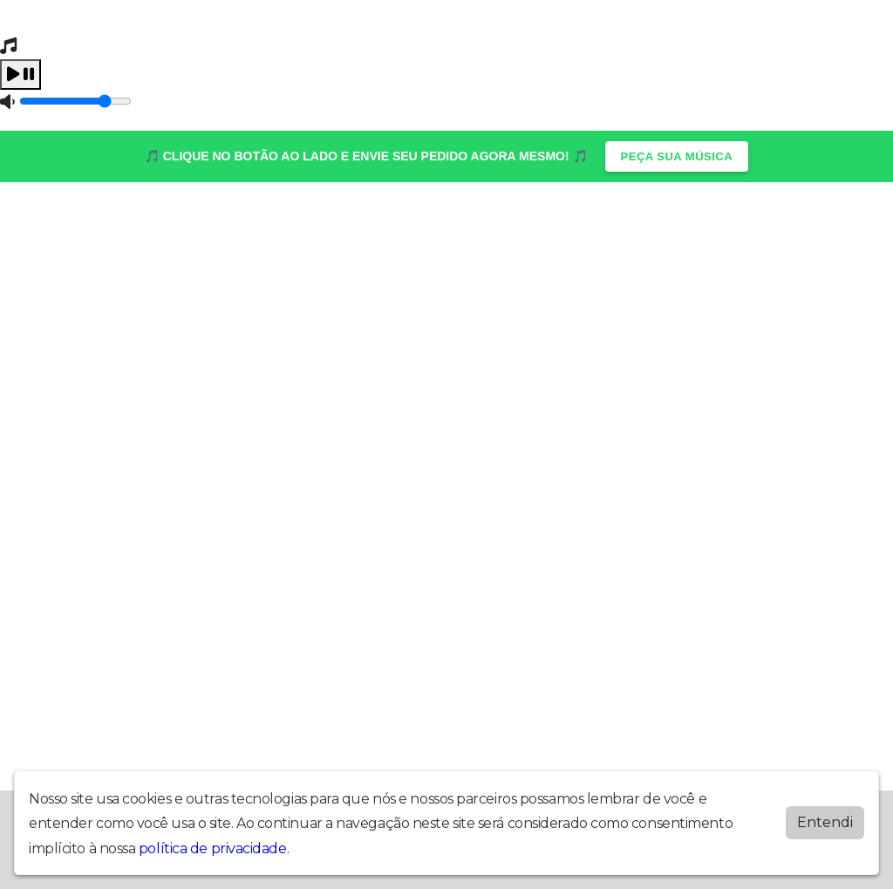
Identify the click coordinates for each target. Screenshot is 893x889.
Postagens (309, 221)
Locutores (233, 221)
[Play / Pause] (20, 74)
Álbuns (109, 221)
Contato (166, 221)
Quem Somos (603, 221)
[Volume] (75, 101)
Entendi (825, 822)
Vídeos (530, 221)
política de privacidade (213, 848)
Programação (395, 221)
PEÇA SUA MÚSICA (677, 156)
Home (60, 221)
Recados (472, 221)
